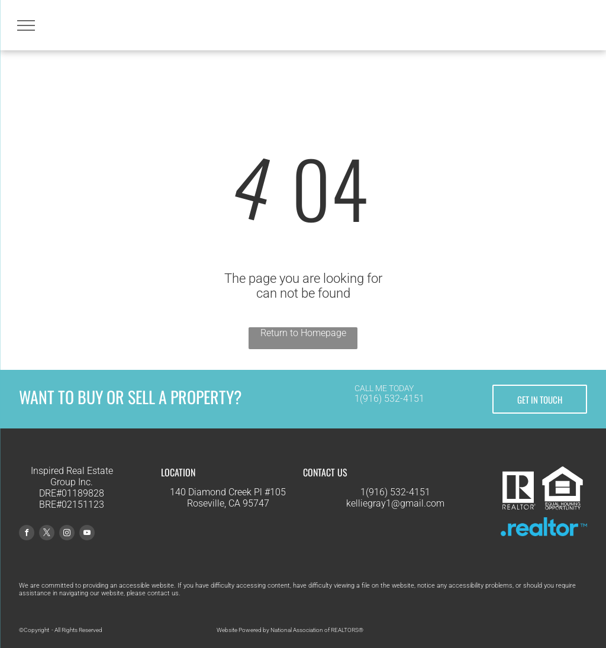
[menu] (26, 25)
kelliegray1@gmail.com (395, 503)
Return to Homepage (303, 332)
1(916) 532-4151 (389, 398)
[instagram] (67, 534)
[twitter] (46, 534)
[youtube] (87, 534)
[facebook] (26, 534)
